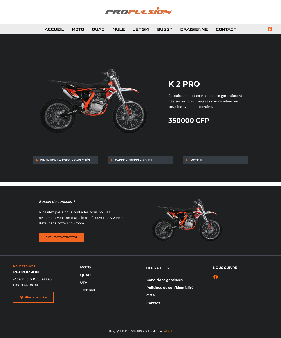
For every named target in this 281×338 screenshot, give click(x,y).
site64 (168, 331)
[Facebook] (269, 29)
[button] (85, 267)
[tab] (65, 160)
